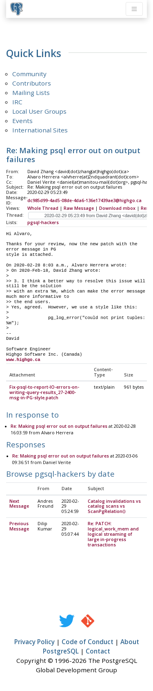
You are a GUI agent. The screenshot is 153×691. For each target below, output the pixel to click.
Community (29, 74)
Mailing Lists (31, 92)
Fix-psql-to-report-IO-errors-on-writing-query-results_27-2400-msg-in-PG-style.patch (44, 393)
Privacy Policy (34, 642)
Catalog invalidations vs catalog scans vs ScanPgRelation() (114, 507)
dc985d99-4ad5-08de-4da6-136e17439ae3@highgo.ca (84, 200)
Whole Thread (42, 208)
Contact (98, 651)
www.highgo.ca (23, 360)
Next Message (19, 504)
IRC (17, 102)
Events (22, 121)
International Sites (40, 130)
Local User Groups (39, 111)
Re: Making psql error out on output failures (59, 426)
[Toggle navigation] (134, 9)
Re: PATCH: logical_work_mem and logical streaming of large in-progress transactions (113, 534)
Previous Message (19, 526)
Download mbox (117, 208)
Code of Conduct (87, 642)
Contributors (31, 83)
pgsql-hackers (43, 222)
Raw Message (79, 208)
